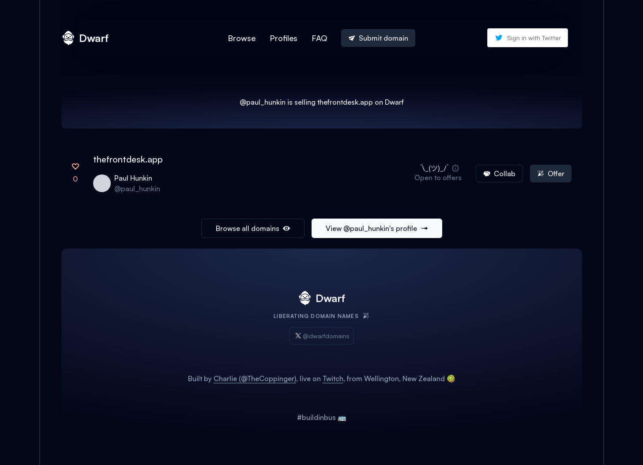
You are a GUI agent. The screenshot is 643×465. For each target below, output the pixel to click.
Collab (499, 173)
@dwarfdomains (321, 335)
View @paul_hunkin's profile (377, 228)
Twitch (333, 378)
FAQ (319, 38)
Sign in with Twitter (527, 37)
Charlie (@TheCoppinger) (255, 378)
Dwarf (85, 38)
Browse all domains (253, 228)
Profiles (283, 38)
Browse (242, 38)
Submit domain (378, 38)
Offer (550, 173)
